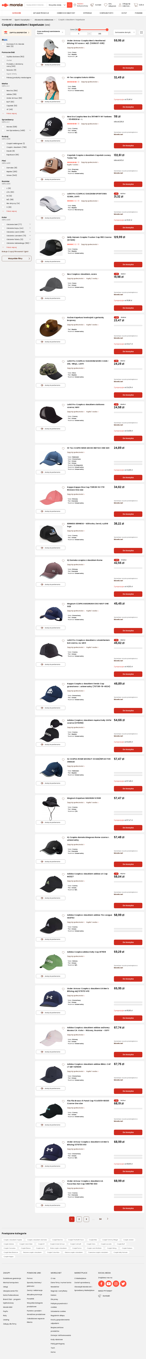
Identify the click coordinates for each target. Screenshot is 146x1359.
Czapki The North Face (76, 1240)
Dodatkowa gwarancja (12, 1278)
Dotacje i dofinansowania (61, 1335)
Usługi (5, 1287)
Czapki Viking (111, 1248)
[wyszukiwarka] (48, 5)
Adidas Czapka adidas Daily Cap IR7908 (86, 952)
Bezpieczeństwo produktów (57, 1329)
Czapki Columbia (53, 1252)
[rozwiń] (30, 130)
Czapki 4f (41, 1244)
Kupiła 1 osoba (72, 165)
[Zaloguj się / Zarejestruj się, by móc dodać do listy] (63, 41)
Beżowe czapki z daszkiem (32, 1252)
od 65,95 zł (123, 1011)
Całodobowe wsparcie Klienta (35, 1320)
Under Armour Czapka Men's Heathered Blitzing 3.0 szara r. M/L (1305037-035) (86, 42)
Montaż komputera (10, 1282)
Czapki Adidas (9, 1244)
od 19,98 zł (123, 300)
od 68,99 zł (123, 1164)
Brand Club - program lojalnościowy (12, 1301)
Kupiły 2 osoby (92, 278)
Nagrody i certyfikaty (59, 1291)
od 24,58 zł (123, 431)
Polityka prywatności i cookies (59, 1305)
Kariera (53, 1295)
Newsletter (55, 1287)
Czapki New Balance (11, 1252)
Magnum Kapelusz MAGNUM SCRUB (84, 798)
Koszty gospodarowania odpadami (60, 1321)
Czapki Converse (9, 1248)
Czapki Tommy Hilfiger (110, 1240)
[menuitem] (41, 13)
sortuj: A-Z (5, 86)
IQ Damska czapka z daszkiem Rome (85, 560)
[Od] (79, 34)
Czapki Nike (93, 1240)
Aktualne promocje (34, 1294)
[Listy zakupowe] (110, 5)
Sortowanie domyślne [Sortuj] (123, 32)
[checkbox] (16, 45)
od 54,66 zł (123, 742)
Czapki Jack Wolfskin (94, 1248)
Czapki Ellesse (25, 1248)
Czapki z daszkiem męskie (13, 1240)
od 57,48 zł (123, 781)
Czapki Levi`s (40, 1248)
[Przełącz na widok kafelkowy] (141, 32)
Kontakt (106, 1296)
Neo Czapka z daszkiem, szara (82, 274)
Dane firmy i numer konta (61, 1282)
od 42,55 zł (123, 587)
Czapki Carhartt (75, 1244)
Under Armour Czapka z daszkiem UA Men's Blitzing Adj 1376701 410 (88, 990)
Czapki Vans (91, 1244)
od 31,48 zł (123, 99)
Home (53, 1352)
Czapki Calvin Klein (26, 1244)
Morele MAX (7, 1307)
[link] (41, 13)
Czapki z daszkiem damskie (37, 1240)
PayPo (5, 1311)
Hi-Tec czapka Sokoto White (81, 77)
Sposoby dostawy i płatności (34, 1284)
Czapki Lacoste (106, 1244)
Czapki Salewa (127, 1248)
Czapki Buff (121, 1244)
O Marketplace (80, 1278)
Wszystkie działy (55, 5)
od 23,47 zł (123, 344)
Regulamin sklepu (58, 1315)
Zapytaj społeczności (75, 48)
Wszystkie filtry (15, 258)
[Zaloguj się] (125, 5)
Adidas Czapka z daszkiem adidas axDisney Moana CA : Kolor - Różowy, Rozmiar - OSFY (88, 1029)
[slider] (79, 29)
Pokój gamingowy (58, 1344)
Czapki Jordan (128, 1240)
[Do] (100, 34)
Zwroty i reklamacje (34, 1290)
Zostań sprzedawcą (82, 1282)
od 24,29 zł (123, 387)
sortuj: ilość (6, 139)
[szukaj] (69, 5)
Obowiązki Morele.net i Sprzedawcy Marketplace (84, 1289)
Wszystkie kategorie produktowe (35, 1305)
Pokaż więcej (10, 113)
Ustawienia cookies (58, 1311)
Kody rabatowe (57, 1339)
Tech (53, 1348)
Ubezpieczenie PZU (10, 1291)
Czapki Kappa (8, 1257)
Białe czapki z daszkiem (58, 1248)
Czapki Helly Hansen (121, 1252)
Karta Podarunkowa (11, 1295)
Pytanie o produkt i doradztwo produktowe (36, 1313)
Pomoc (30, 1278)
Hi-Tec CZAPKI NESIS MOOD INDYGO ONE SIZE (88, 448)
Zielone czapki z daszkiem (74, 1252)
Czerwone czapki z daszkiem (98, 1252)
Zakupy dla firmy (9, 1324)
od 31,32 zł (123, 220)
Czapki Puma (76, 1248)
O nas (53, 1278)
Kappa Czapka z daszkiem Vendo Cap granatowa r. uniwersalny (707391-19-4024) (88, 685)
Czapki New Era (57, 1240)
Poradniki (30, 1299)
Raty (5, 1315)
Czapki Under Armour (57, 1244)
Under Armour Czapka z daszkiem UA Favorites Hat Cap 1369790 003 (85, 1182)
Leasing (6, 1320)
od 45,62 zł (123, 667)
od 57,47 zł (123, 820)
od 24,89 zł (123, 470)
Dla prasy (54, 1299)
